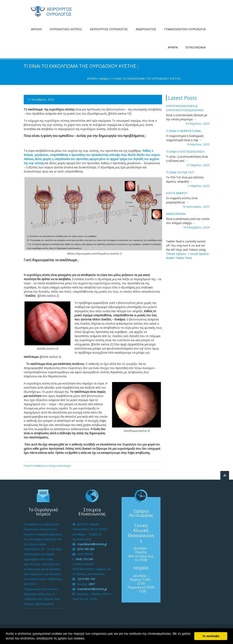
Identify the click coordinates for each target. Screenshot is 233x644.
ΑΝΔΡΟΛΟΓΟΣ (146, 29)
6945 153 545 (84, 559)
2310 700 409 (85, 549)
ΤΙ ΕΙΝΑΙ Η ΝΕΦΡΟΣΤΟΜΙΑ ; (184, 131)
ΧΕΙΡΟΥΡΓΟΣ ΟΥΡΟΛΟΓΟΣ (109, 29)
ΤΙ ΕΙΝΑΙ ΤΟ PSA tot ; (180, 172)
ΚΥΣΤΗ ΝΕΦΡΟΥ (176, 193)
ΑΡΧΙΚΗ (36, 29)
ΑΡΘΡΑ (173, 47)
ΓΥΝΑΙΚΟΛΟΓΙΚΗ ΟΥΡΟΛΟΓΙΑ (185, 29)
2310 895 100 (86, 579)
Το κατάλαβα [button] (210, 636)
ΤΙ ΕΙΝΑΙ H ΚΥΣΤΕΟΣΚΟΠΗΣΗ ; (186, 151)
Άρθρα (104, 78)
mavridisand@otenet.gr (92, 544)
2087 (92, 584)
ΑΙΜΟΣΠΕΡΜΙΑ (176, 214)
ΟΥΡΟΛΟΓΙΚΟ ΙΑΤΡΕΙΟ (66, 29)
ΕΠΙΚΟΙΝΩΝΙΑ (196, 47)
